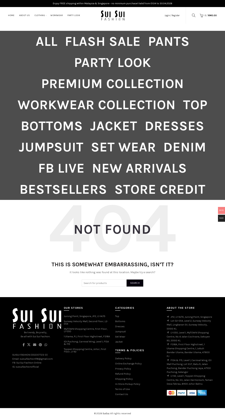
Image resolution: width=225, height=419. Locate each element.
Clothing (39, 15)
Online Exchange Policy (128, 363)
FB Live (61, 168)
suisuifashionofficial (27, 366)
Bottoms (52, 126)
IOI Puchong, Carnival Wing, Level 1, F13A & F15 (86, 343)
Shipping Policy (124, 378)
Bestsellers (63, 189)
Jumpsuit (51, 147)
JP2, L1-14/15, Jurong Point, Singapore (191, 316)
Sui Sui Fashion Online (28, 362)
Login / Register (172, 15)
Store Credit (159, 189)
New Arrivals (139, 168)
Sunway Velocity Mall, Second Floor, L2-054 (86, 322)
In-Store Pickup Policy (127, 384)
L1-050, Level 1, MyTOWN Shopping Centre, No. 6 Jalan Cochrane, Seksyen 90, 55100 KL (188, 336)
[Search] (194, 15)
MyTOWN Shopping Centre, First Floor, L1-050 (85, 330)
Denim (184, 147)
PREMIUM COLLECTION (112, 83)
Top (195, 104)
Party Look (74, 15)
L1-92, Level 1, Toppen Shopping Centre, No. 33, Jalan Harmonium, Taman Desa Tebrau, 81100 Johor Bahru (190, 379)
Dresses (174, 126)
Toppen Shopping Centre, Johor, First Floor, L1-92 (85, 350)
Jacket (113, 126)
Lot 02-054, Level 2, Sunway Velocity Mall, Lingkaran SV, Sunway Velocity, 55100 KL (189, 324)
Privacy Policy (123, 368)
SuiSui (106, 413)
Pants (168, 41)
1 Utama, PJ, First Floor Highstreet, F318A (87, 336)
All (46, 41)
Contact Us (121, 394)
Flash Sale (103, 41)
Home (11, 15)
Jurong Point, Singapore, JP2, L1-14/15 (84, 316)
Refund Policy (123, 373)
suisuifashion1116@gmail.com (36, 358)
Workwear (56, 15)
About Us (24, 15)
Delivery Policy (123, 358)
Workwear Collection (97, 104)
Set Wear (123, 147)
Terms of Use (122, 389)
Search (135, 282)
